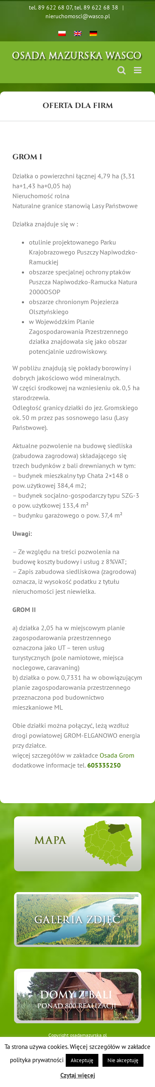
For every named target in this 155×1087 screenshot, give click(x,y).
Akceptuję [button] (82, 1060)
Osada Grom (117, 755)
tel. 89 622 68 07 (50, 7)
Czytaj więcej (77, 1075)
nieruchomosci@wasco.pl (77, 16)
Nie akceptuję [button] (122, 1060)
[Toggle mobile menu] (138, 70)
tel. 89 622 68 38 (96, 7)
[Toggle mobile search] (121, 70)
